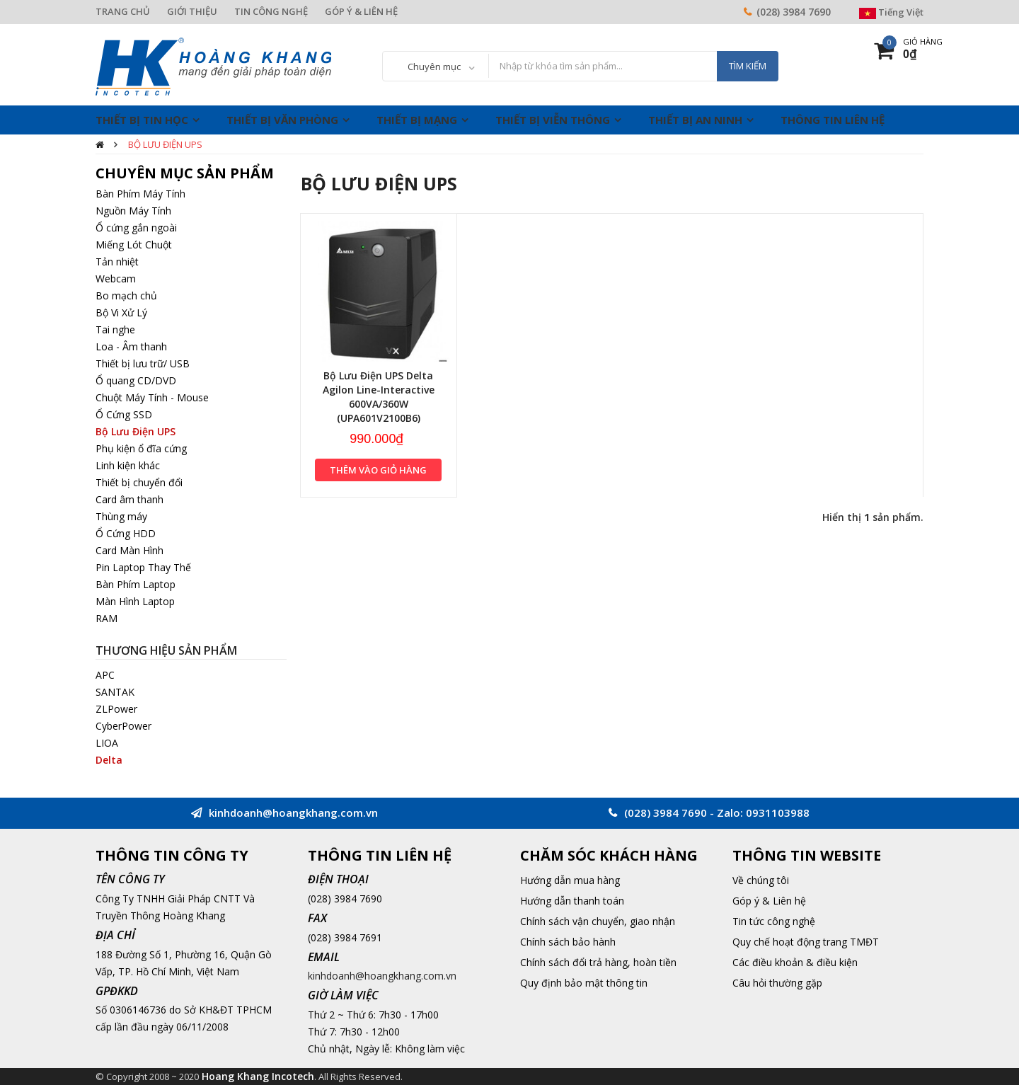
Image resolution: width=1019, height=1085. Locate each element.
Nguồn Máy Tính (133, 210)
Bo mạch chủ (126, 295)
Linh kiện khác (128, 465)
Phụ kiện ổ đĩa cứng (141, 448)
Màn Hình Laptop (135, 601)
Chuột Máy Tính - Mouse (152, 397)
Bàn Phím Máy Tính (140, 193)
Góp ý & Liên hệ (769, 900)
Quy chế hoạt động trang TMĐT (805, 941)
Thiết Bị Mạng (416, 120)
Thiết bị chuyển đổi (139, 482)
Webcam (116, 278)
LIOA (107, 743)
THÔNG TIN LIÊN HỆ (833, 120)
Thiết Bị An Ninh (695, 120)
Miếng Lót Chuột (134, 244)
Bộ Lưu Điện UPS (165, 144)
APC (105, 675)
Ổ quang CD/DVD (136, 380)
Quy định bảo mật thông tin (583, 982)
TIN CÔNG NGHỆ (271, 11)
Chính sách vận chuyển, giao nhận (597, 921)
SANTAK (115, 692)
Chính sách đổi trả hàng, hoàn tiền (598, 962)
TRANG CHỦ (123, 11)
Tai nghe (115, 329)
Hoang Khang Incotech (258, 1076)
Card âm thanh (129, 499)
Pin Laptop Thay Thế (143, 567)
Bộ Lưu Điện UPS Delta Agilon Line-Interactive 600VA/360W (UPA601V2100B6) (378, 397)
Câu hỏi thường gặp (777, 982)
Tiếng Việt (891, 12)
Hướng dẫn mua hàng (570, 880)
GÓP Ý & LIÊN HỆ (361, 11)
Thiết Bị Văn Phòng (282, 120)
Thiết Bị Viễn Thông (552, 120)
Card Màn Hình (129, 550)
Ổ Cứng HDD (126, 533)
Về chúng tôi (760, 880)
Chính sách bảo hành (568, 941)
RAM (106, 618)
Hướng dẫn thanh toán (572, 900)
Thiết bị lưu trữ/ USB (143, 363)
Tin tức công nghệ (773, 921)
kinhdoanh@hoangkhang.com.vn (382, 975)
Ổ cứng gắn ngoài (136, 227)
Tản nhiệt (117, 261)
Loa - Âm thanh (131, 346)
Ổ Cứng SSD (124, 414)
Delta (109, 760)
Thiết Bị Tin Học (142, 120)
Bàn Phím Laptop (135, 584)
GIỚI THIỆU (192, 11)
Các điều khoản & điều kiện (795, 962)
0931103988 (778, 812)
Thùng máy (121, 516)
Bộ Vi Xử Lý (121, 312)
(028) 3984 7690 (793, 11)
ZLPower (116, 709)
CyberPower (123, 726)
